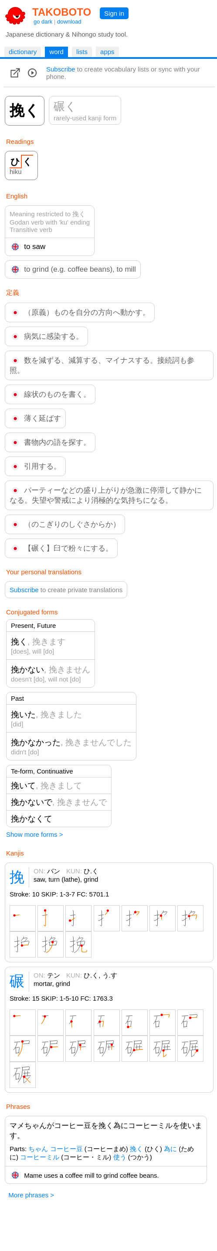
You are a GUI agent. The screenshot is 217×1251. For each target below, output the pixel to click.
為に (170, 1148)
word (56, 51)
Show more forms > (34, 834)
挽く (136, 1148)
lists (82, 51)
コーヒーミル (39, 1157)
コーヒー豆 (66, 1148)
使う (119, 1157)
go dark (43, 21)
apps (107, 51)
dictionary (23, 51)
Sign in (114, 13)
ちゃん (38, 1148)
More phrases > (31, 1195)
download (69, 21)
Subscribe (60, 69)
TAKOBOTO (61, 12)
